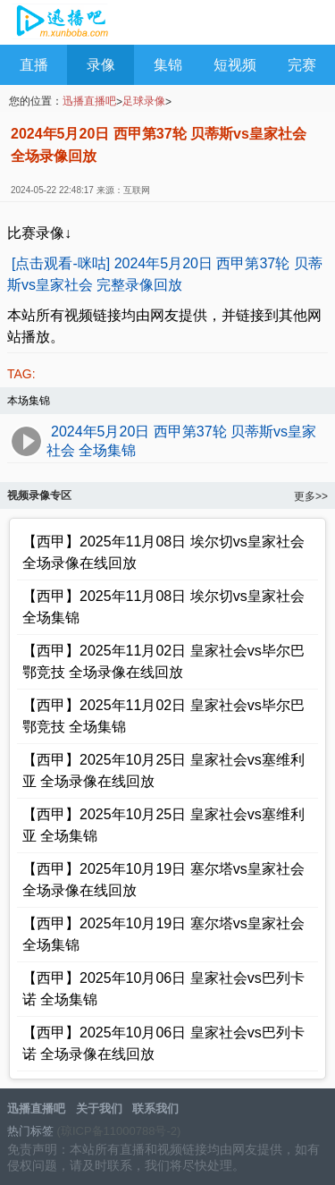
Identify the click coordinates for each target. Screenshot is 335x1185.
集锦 (168, 64)
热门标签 (30, 1131)
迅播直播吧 (60, 23)
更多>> (311, 496)
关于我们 (99, 1108)
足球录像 (143, 101)
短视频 (235, 64)
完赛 (302, 64)
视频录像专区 (39, 495)
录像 (101, 64)
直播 (34, 64)
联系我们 (155, 1108)
